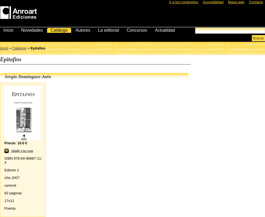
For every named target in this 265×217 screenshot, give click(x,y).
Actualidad (165, 30)
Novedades (32, 30)
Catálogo (59, 30)
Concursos (137, 30)
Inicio (8, 30)
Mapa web (236, 2)
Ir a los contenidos (183, 2)
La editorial (108, 30)
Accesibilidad (213, 2)
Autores (83, 30)
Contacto (256, 2)
